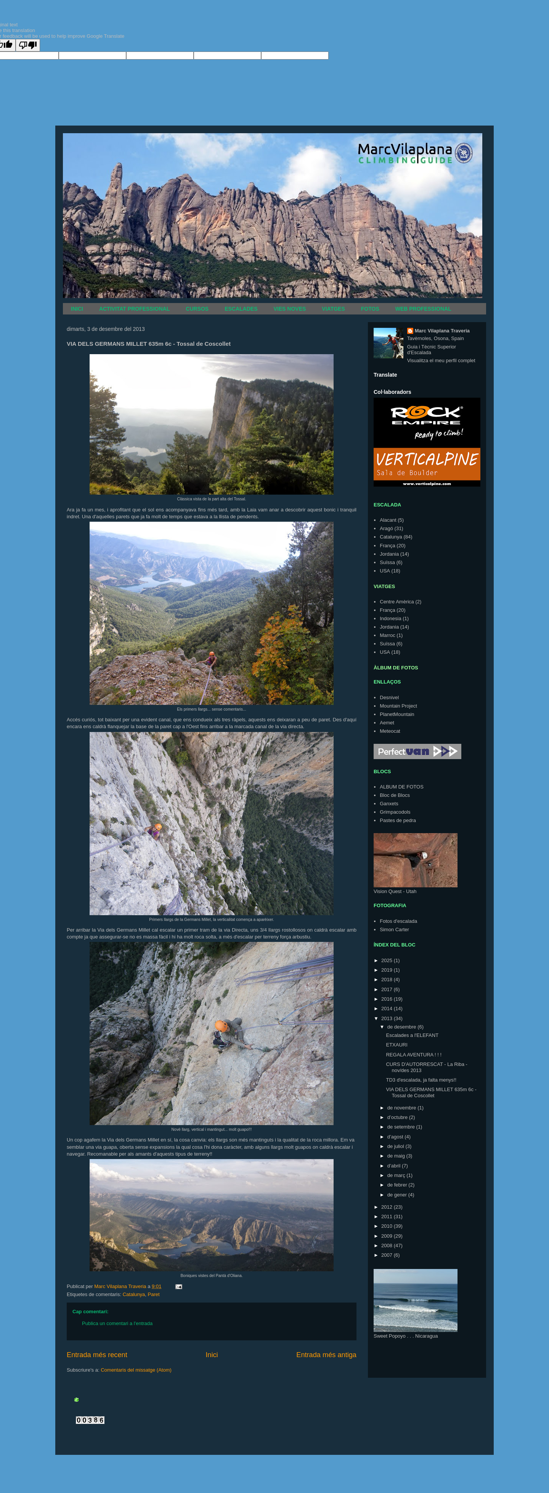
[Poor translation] (28, 45)
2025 (387, 960)
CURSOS (197, 309)
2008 (387, 1245)
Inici (211, 1355)
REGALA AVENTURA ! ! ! (413, 1055)
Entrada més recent (97, 1355)
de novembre (402, 1108)
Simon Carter (394, 929)
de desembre (402, 1027)
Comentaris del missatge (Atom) (136, 1370)
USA (385, 571)
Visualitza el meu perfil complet (441, 360)
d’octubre (398, 1117)
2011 (387, 1216)
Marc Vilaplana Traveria (442, 331)
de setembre (401, 1127)
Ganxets (389, 803)
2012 (387, 1207)
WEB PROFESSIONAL (423, 309)
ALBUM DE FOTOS (402, 787)
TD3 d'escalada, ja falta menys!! (421, 1080)
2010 (387, 1226)
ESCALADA (387, 505)
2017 (387, 989)
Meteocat (390, 731)
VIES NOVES (290, 309)
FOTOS (370, 309)
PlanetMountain (397, 714)
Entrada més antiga (326, 1355)
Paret (153, 1294)
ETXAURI (396, 1045)
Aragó (386, 528)
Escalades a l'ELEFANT (412, 1035)
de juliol (396, 1146)
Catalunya (134, 1294)
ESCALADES (241, 309)
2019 (387, 970)
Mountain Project (398, 706)
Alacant (388, 520)
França (387, 545)
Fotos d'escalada (398, 921)
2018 (387, 979)
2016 (387, 999)
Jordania (389, 554)
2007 (387, 1255)
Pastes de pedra (398, 820)
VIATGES (333, 309)
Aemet (387, 723)
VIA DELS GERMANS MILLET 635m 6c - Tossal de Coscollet (431, 1092)
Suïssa (387, 562)
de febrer (398, 1185)
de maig (396, 1156)
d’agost (396, 1137)
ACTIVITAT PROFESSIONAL (134, 309)
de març (397, 1175)
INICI (77, 309)
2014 (387, 1008)
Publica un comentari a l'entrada (117, 1323)
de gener (397, 1195)
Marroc (387, 635)
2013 (387, 1018)
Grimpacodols (395, 812)
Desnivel (389, 697)
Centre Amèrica (397, 602)
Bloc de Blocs (395, 795)
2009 (387, 1236)
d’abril (394, 1166)
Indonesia (390, 618)
